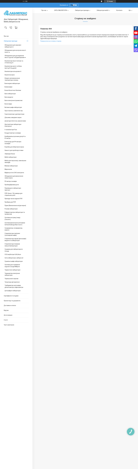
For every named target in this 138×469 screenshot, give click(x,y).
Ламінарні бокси (10, 154)
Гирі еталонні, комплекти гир (14, 110)
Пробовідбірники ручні (12, 184)
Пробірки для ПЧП (10, 202)
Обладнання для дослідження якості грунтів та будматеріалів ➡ (15, 56)
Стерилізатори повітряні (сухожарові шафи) (12, 234)
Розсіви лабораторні (11, 209)
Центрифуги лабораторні (13, 290)
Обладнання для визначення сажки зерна (14, 177)
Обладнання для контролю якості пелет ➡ (15, 51)
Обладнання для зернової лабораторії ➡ (13, 46)
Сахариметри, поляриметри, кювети (14, 229)
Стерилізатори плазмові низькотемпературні (12, 245)
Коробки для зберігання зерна (14, 147)
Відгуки (6, 310)
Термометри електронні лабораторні (12, 274)
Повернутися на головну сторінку (50, 41)
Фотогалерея (8, 315)
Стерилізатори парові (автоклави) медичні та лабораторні (15, 239)
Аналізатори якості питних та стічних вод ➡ (14, 62)
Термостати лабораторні (12, 270)
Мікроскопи (8, 169)
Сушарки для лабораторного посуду (14, 250)
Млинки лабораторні (11, 166)
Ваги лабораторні (10, 93)
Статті (6, 320)
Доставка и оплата (10, 305)
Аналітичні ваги (10, 75)
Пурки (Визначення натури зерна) (15, 205)
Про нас (6, 36)
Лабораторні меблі (102, 10)
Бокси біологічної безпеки (13, 90)
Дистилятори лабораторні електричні (13, 125)
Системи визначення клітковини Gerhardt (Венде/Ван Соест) (15, 223)
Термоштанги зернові (11, 278)
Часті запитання (9, 325)
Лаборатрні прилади (10, 41)
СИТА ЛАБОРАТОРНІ (60, 10)
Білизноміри (8, 87)
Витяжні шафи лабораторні (13, 107)
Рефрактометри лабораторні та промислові (15, 213)
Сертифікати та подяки (11, 296)
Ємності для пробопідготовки (14, 150)
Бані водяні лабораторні (12, 83)
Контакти (119, 10)
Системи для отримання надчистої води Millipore (12, 265)
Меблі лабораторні (10, 157)
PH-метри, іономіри (11, 181)
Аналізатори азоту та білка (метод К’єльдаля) (13, 67)
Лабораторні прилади (82, 10)
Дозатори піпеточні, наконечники (15, 121)
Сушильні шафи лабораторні (14, 261)
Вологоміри (8, 104)
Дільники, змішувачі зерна (13, 117)
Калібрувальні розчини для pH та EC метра (15, 137)
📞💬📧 (74, 5)
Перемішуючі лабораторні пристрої (13, 189)
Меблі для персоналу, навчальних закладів (15, 161)
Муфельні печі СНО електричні (14, 172)
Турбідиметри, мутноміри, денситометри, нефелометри (14, 286)
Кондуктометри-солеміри (13, 133)
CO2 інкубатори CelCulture (13, 254)
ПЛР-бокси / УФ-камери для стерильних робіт (13, 194)
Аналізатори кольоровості (13, 71)
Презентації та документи (12, 300)
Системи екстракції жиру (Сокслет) (12, 218)
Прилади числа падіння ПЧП (13, 198)
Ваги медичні (9, 97)
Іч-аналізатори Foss (11, 129)
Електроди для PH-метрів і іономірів (13, 142)
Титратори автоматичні (12, 282)
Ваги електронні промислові (13, 100)
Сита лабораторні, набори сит (14, 258)
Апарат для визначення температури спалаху (12, 79)
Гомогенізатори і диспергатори (14, 114)
